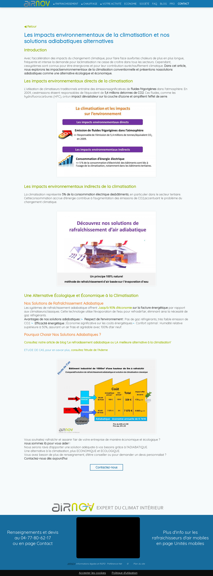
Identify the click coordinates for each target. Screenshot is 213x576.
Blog (163, 3)
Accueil (37, 3)
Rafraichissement (65, 3)
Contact (183, 3)
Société (144, 3)
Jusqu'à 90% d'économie (115, 308)
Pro (172, 3)
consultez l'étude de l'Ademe (89, 350)
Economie (130, 3)
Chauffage (89, 3)
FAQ (154, 3)
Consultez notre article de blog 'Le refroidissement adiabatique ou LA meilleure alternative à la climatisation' (98, 342)
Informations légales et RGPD (90, 563)
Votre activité (110, 3)
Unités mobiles (189, 543)
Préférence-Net (114, 563)
